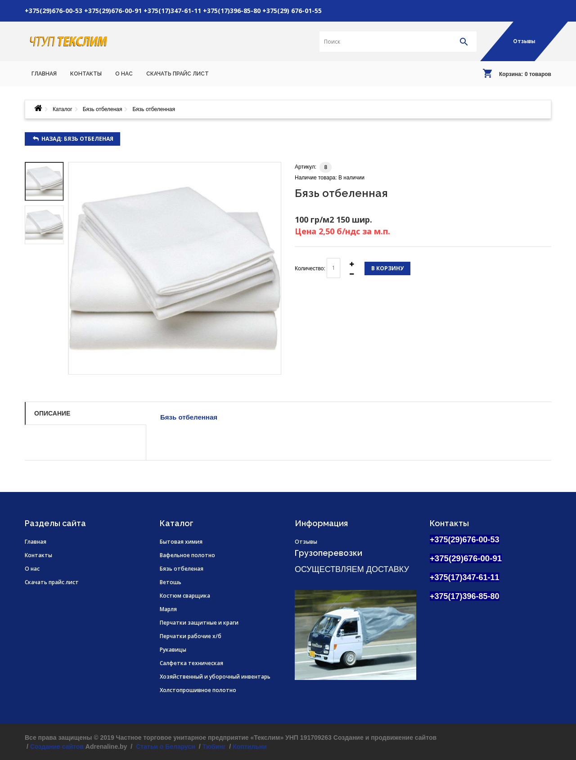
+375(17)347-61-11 (172, 10)
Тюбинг (214, 746)
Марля (168, 609)
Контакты (38, 555)
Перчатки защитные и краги (199, 622)
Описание (52, 413)
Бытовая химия (181, 541)
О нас (32, 568)
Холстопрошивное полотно (198, 690)
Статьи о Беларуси (164, 746)
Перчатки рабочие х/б (190, 636)
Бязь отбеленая (102, 109)
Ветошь (170, 582)
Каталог (62, 109)
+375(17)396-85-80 (232, 10)
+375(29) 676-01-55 (292, 10)
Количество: (310, 268)
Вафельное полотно (187, 555)
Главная (35, 541)
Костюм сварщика (185, 595)
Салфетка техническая (191, 663)
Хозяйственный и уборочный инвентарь (215, 676)
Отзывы (524, 41)
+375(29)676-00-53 (53, 10)
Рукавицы (173, 649)
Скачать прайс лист (52, 582)
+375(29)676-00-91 (113, 10)
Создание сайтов (57, 746)
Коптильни (250, 746)
